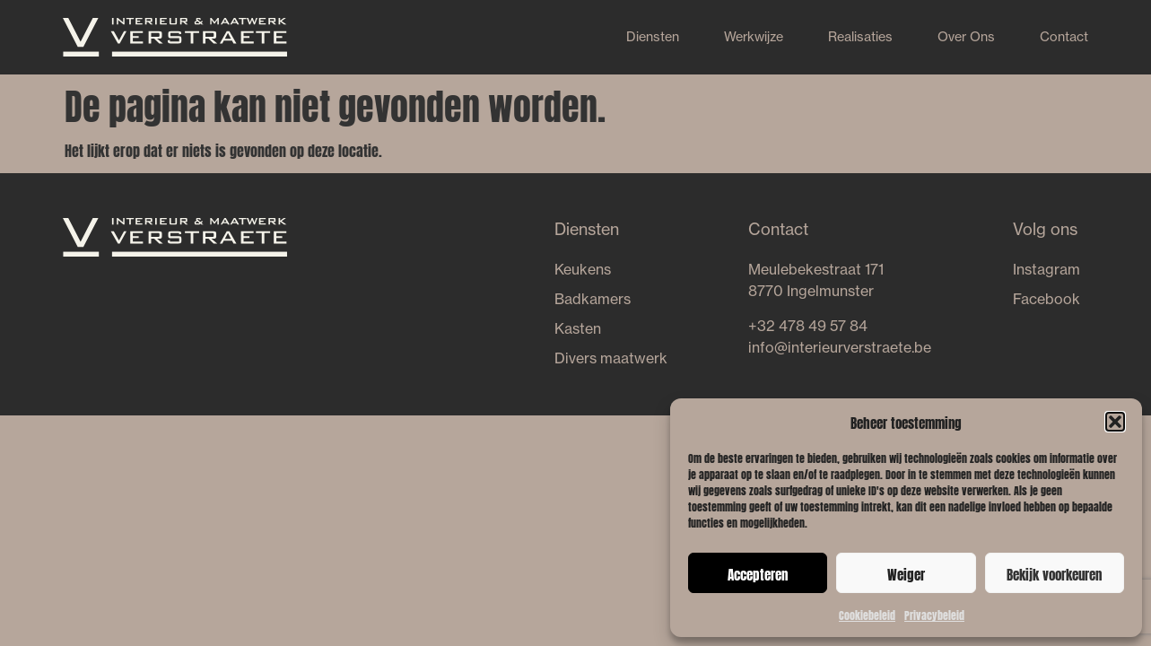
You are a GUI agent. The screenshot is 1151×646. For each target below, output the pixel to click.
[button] (1115, 422)
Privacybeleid (934, 614)
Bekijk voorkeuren (1054, 573)
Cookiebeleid (867, 614)
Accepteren (758, 573)
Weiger (906, 573)
